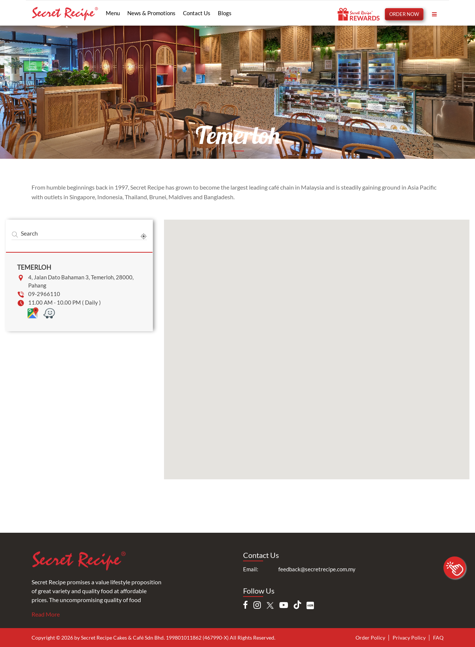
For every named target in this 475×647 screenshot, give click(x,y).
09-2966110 (44, 293)
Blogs (225, 13)
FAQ (438, 637)
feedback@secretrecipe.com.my (317, 569)
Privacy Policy (409, 637)
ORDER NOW (404, 14)
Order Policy (370, 637)
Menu (113, 13)
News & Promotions (151, 13)
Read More (46, 614)
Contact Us (196, 13)
